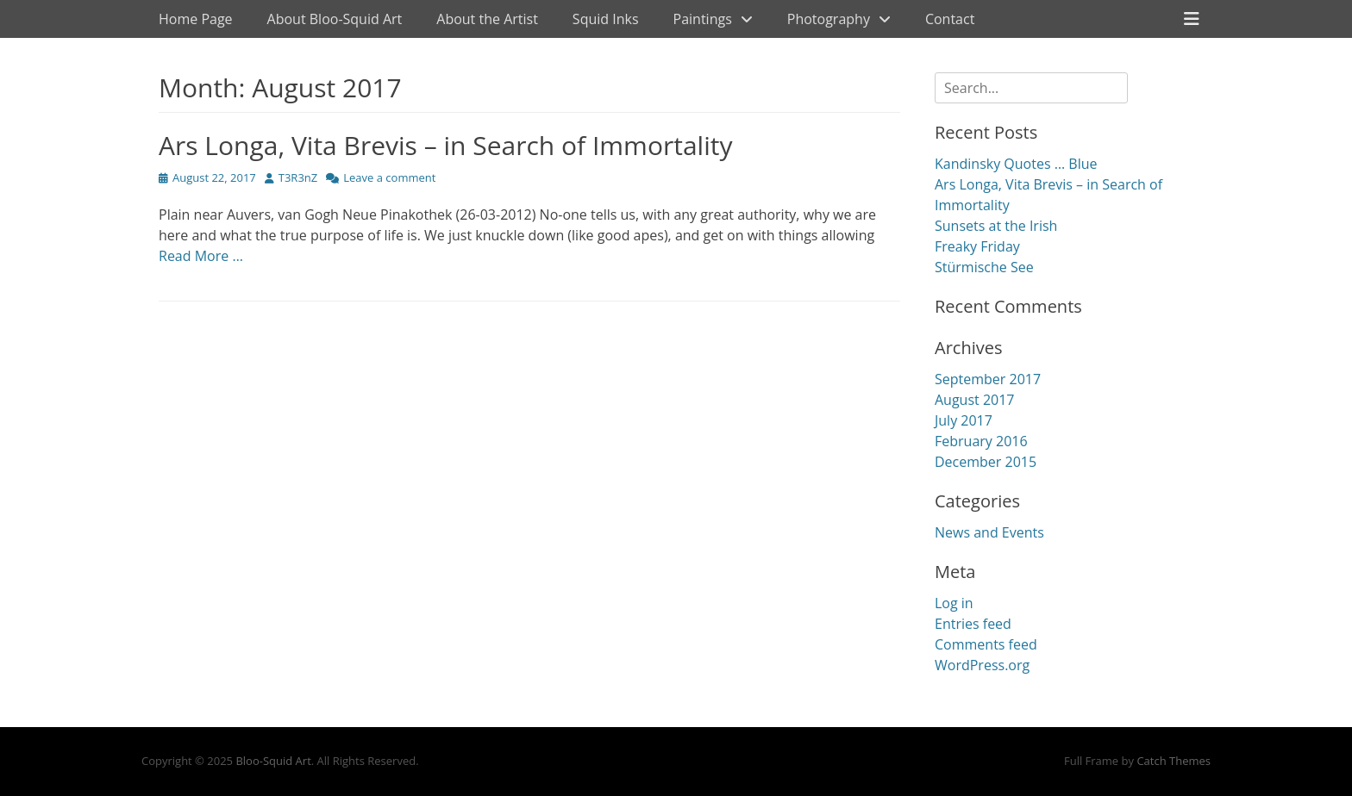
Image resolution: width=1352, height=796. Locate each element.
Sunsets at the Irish (996, 225)
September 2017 (988, 379)
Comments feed (986, 644)
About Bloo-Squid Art (335, 18)
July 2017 (963, 420)
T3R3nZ (298, 177)
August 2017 (975, 399)
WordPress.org (982, 665)
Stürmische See (984, 267)
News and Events (989, 532)
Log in (954, 603)
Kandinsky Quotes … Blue (1016, 163)
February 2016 (981, 441)
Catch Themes (1173, 760)
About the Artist (487, 18)
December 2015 (985, 461)
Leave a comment (389, 177)
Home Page (196, 18)
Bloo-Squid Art (272, 760)
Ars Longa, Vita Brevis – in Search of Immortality (445, 145)
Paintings (702, 18)
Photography (828, 18)
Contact (949, 18)
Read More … (201, 255)
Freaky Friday (977, 246)
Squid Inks (606, 18)
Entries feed (973, 623)
